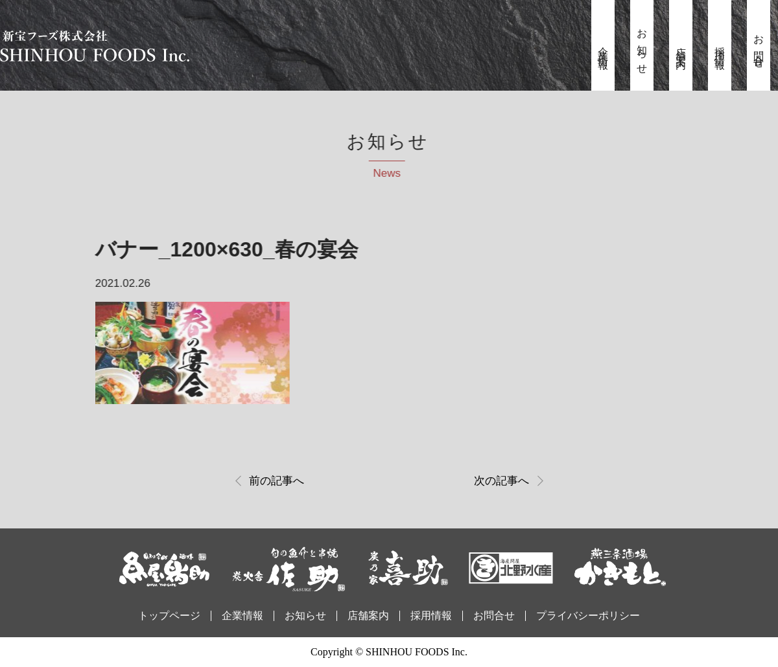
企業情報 (603, 47)
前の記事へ (276, 480)
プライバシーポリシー (588, 615)
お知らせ (642, 47)
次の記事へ (501, 480)
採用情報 (719, 47)
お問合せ (758, 47)
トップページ (169, 615)
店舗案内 (681, 47)
